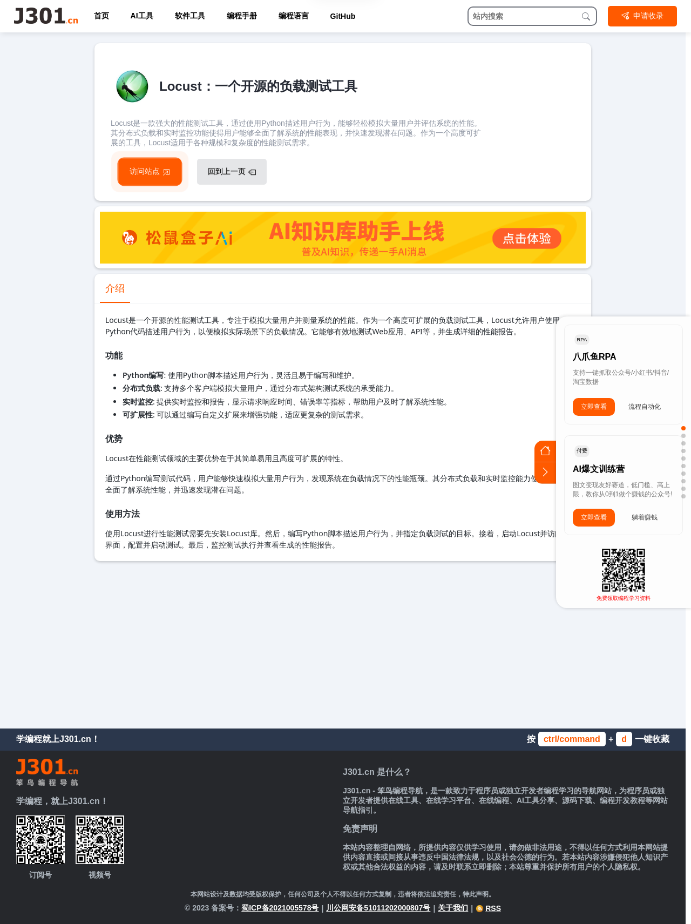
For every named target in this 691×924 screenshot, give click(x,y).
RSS (488, 908)
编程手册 (242, 15)
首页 (101, 15)
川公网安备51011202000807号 (378, 907)
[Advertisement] (342, 642)
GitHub (343, 16)
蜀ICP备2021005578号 (280, 907)
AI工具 (142, 15)
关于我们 (453, 907)
